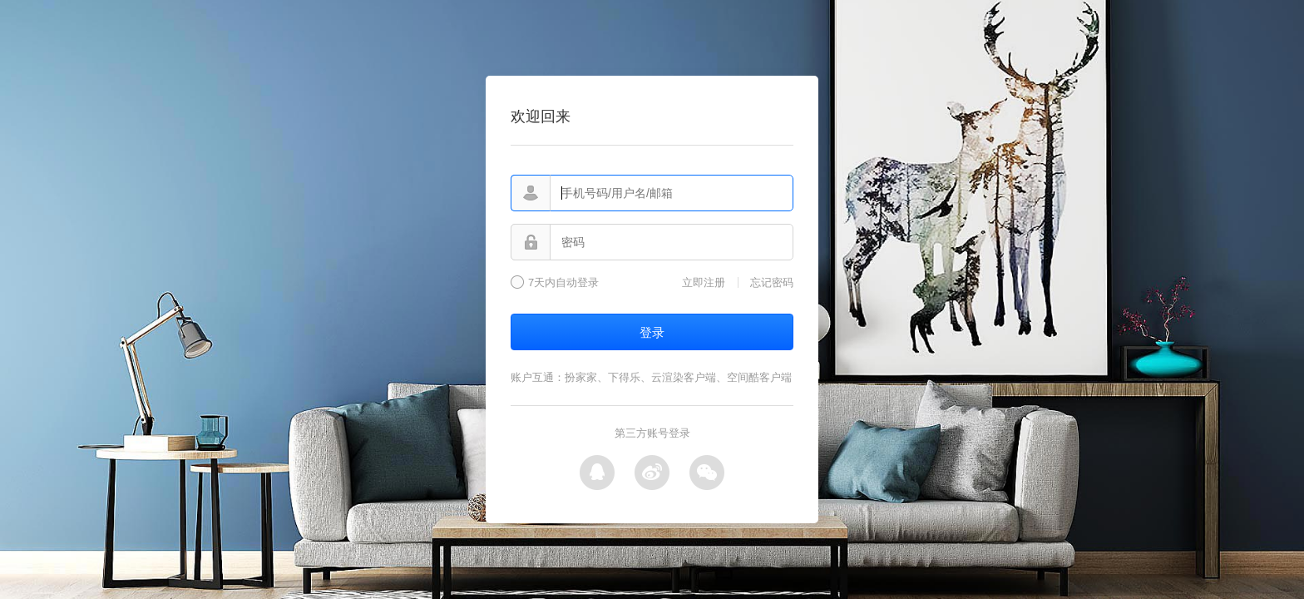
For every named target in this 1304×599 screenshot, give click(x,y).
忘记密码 (771, 282)
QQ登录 (597, 472)
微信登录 (706, 472)
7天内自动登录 (563, 283)
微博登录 (652, 472)
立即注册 (703, 282)
